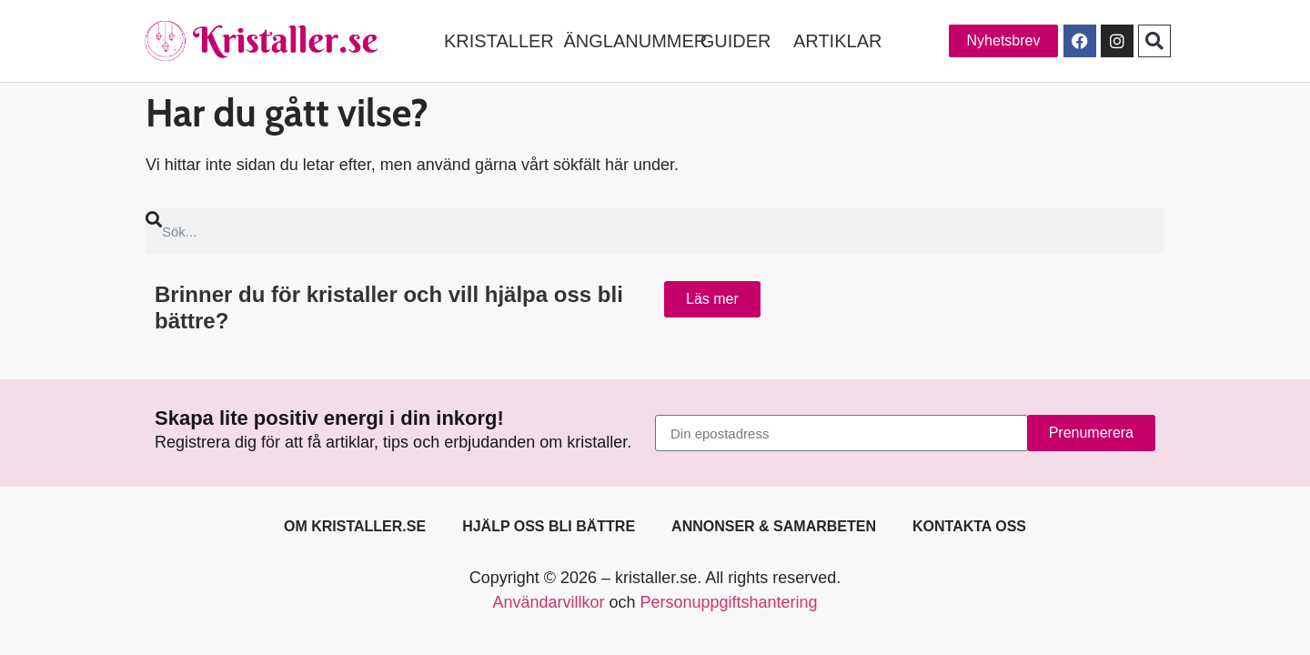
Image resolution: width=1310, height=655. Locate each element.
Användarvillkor (548, 602)
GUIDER (735, 41)
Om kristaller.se (355, 526)
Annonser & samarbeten (773, 526)
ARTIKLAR (837, 41)
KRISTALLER (499, 41)
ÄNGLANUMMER (635, 41)
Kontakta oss (969, 526)
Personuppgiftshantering (728, 602)
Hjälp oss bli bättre (548, 526)
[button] (1154, 41)
